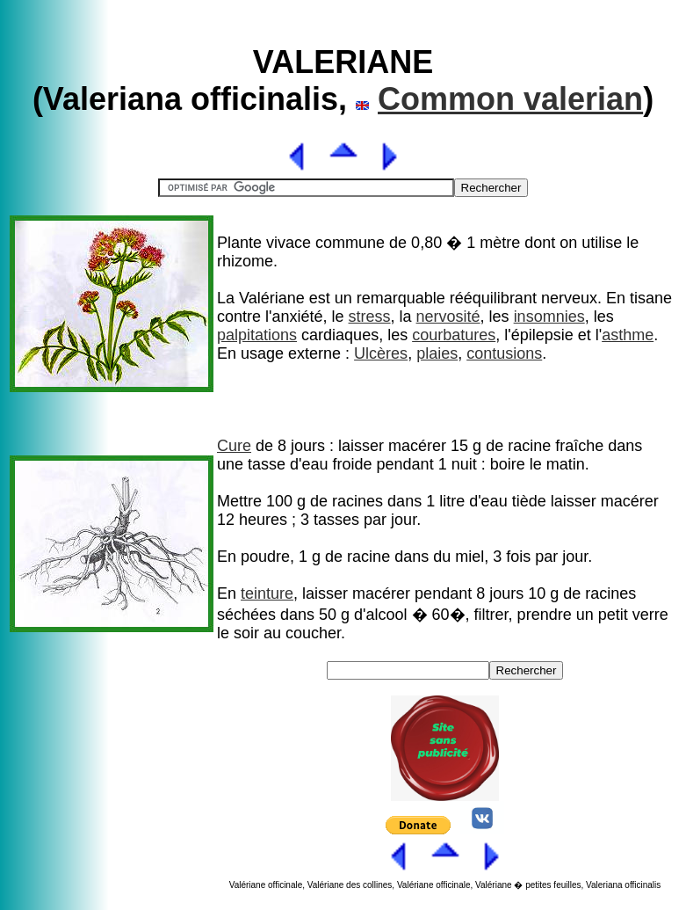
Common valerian (510, 99)
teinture (267, 593)
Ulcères (381, 353)
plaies (437, 353)
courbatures (453, 335)
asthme (628, 335)
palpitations (257, 335)
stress (370, 316)
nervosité (448, 316)
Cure (234, 446)
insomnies (549, 316)
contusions (504, 353)
